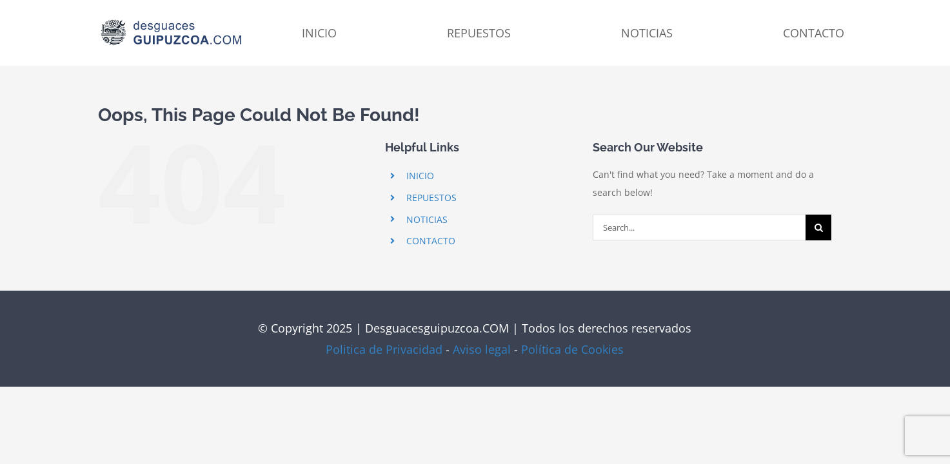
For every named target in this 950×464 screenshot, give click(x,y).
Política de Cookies (572, 349)
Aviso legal (482, 349)
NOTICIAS (427, 219)
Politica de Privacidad (384, 349)
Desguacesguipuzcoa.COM (437, 328)
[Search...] (699, 227)
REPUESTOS (431, 197)
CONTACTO (430, 241)
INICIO (420, 175)
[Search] (818, 227)
